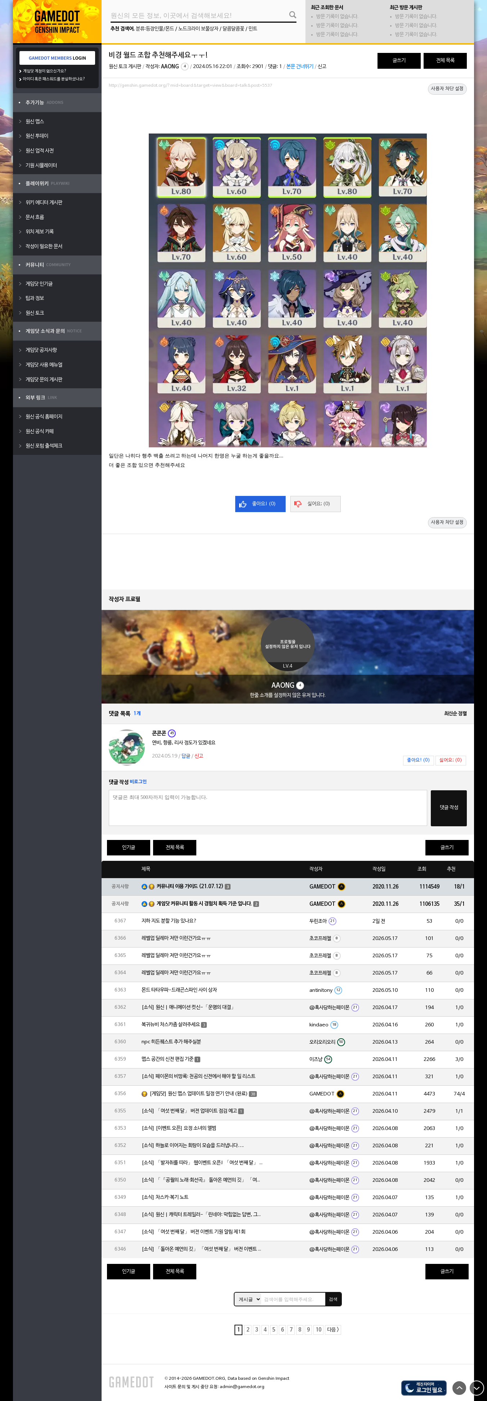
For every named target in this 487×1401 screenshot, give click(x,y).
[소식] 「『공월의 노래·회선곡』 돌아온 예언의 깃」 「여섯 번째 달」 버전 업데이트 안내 (203, 1180)
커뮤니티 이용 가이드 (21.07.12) (190, 886)
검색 (333, 1299)
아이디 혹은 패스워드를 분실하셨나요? (54, 79)
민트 (253, 29)
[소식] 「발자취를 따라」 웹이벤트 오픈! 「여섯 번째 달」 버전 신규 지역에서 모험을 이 (203, 1163)
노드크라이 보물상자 (198, 29)
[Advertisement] (288, 110)
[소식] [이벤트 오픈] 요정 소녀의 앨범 (179, 1128)
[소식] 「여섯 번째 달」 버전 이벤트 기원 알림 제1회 (193, 1232)
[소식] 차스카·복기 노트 (165, 1197)
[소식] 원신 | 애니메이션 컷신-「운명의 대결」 (189, 1007)
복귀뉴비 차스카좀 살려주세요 (171, 1024)
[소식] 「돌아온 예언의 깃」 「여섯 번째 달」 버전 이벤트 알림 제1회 (203, 1249)
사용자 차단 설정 (447, 88)
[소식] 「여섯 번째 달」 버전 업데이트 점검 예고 (189, 1111)
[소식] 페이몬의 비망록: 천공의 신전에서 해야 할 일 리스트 (198, 1076)
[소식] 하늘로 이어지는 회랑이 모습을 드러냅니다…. (193, 1145)
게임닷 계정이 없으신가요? (45, 71)
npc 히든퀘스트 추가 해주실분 (171, 1042)
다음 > (333, 1330)
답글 (186, 756)
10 (318, 1330)
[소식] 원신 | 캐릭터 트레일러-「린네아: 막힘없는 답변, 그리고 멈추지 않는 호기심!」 (203, 1214)
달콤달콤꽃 (233, 29)
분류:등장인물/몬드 (155, 29)
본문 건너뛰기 (299, 66)
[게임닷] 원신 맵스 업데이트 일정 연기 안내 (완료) (198, 1094)
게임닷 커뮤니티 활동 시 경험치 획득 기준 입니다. (204, 904)
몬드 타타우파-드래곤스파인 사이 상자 (179, 990)
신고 (322, 66)
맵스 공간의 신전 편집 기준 (167, 1059)
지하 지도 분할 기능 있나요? (169, 921)
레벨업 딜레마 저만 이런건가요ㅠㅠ (176, 938)
